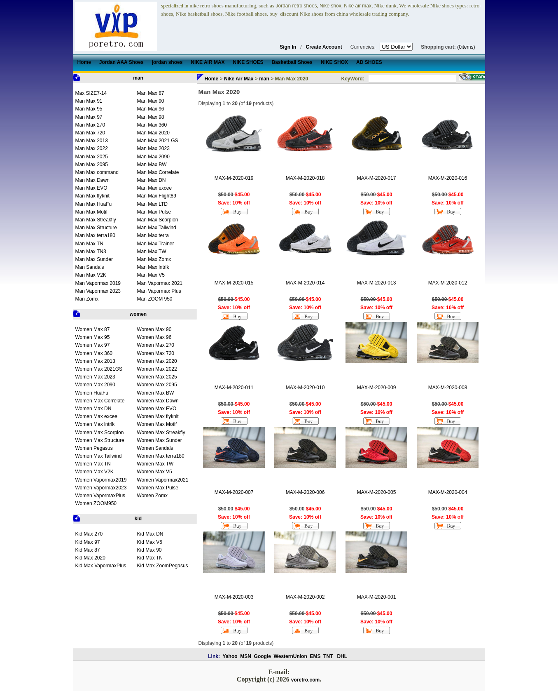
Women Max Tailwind (98, 456)
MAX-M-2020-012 (447, 283)
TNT (328, 656)
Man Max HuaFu (93, 204)
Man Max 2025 (91, 157)
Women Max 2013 (95, 361)
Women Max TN (93, 464)
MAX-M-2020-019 (234, 178)
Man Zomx (87, 299)
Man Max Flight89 (156, 196)
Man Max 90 (150, 101)
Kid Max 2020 (90, 558)
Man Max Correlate (158, 172)
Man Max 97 (89, 117)
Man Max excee (154, 188)
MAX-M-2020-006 (305, 492)
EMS (315, 656)
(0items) (466, 47)
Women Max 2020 (157, 361)
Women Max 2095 (157, 385)
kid (138, 519)
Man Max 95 (89, 109)
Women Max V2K (94, 472)
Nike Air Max (239, 79)
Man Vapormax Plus (159, 291)
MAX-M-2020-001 (376, 597)
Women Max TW (155, 464)
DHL (342, 656)
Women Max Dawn (158, 401)
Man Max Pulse (154, 212)
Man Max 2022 (91, 148)
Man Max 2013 (91, 140)
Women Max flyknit (158, 416)
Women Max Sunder (159, 440)
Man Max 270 (90, 125)
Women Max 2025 (157, 377)
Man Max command (97, 172)
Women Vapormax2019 (101, 480)
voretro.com (305, 680)
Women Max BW (155, 393)
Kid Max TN (150, 558)
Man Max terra (153, 235)
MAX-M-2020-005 (376, 492)
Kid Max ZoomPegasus (162, 566)
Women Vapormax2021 (163, 480)
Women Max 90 (154, 329)
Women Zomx (152, 495)
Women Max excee (96, 416)
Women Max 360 (94, 353)
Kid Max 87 (87, 550)
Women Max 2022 (157, 369)
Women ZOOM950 (96, 503)
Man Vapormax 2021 (160, 283)
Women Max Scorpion (99, 432)
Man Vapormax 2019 (98, 283)
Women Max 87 (92, 329)
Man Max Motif (91, 212)
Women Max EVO (157, 408)
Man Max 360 (152, 125)
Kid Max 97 (87, 542)
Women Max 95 (92, 337)
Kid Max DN (150, 534)
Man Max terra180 (95, 235)
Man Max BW (152, 164)
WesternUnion (290, 656)
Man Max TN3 (90, 251)
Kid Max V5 (149, 542)
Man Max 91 (89, 101)
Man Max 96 (150, 109)
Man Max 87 (150, 93)
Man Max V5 (151, 275)
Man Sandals (89, 267)
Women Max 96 (154, 337)
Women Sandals (155, 448)
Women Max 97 (92, 345)
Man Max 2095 (91, 164)
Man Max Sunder (94, 259)
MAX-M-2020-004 (447, 492)
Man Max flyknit (92, 196)
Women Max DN (93, 408)
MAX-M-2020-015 (234, 283)
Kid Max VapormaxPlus (100, 566)
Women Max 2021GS (99, 369)
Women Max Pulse (157, 488)
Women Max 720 (156, 353)
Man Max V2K (90, 275)
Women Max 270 (156, 345)
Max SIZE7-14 (91, 93)
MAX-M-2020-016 (447, 178)
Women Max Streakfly (161, 432)
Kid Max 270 (89, 534)
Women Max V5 (154, 472)
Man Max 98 (150, 117)
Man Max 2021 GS (157, 140)
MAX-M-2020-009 (376, 387)
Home (211, 79)
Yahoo (230, 656)
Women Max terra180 (160, 456)
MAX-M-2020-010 (305, 387)
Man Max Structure (96, 227)
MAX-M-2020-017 (376, 178)
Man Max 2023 (153, 148)
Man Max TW (151, 251)
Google (262, 656)
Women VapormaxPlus (100, 495)
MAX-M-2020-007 (234, 492)
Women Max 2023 (95, 377)
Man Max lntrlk (153, 267)
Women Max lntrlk (95, 424)
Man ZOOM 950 (155, 299)
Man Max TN (89, 244)
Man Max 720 (90, 133)
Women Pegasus (94, 448)
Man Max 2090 (153, 157)
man (138, 78)
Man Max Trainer (155, 244)
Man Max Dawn (92, 180)
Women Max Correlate (100, 401)
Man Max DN (151, 180)
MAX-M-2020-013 (376, 283)
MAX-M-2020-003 (234, 597)
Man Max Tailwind (156, 227)
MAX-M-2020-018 (305, 178)
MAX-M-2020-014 (305, 283)
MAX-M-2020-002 (305, 597)
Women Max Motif (157, 424)
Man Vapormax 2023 (98, 291)
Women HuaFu (91, 393)
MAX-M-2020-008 (447, 387)
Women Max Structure (99, 440)
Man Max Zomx (154, 259)
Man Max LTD (152, 204)
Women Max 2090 (95, 385)
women (138, 314)
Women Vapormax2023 (101, 488)
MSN (245, 656)
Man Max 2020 (153, 133)
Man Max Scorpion (157, 220)
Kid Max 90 (149, 550)
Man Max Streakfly (95, 220)
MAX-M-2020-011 (234, 387)
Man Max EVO (91, 188)
